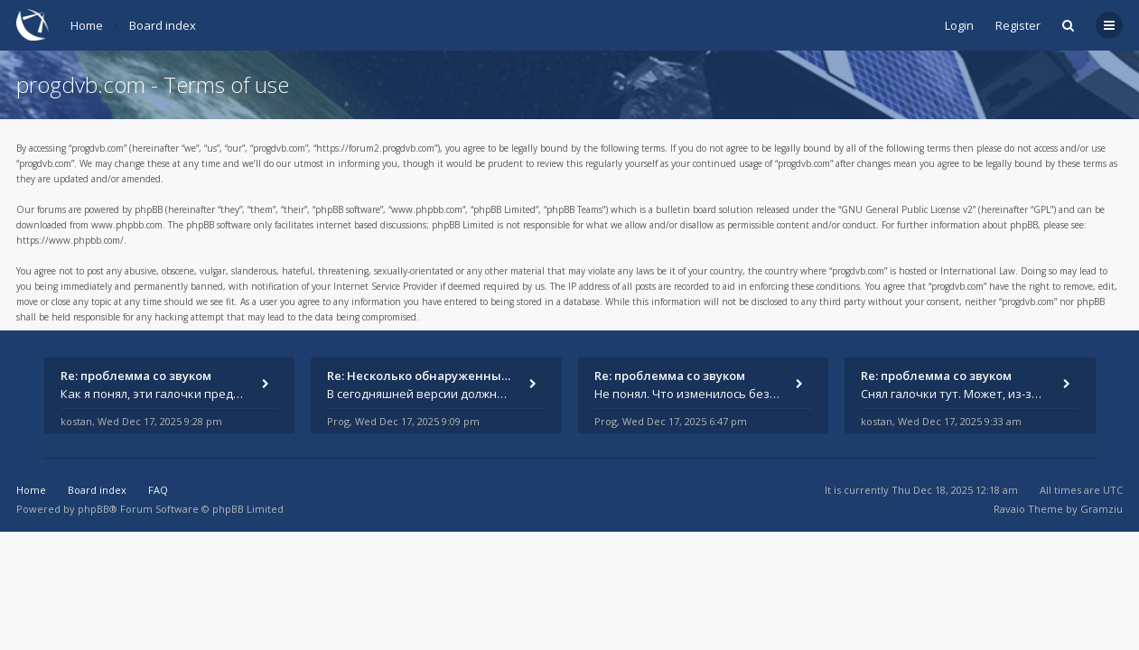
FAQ (158, 490)
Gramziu (1101, 508)
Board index (162, 25)
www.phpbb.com (127, 224)
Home (86, 25)
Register (1018, 25)
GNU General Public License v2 (907, 209)
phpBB (93, 508)
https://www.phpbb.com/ (70, 240)
